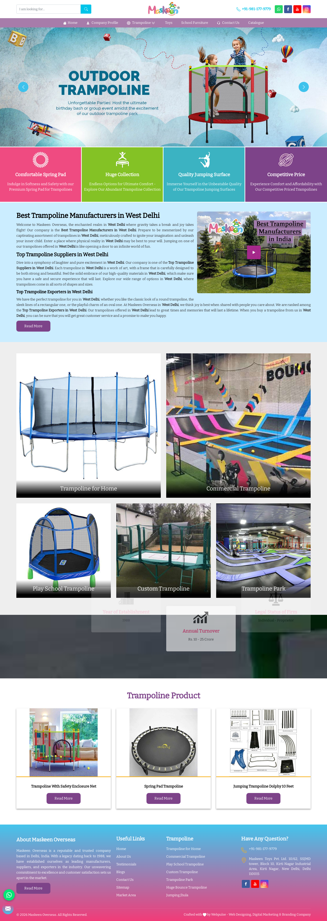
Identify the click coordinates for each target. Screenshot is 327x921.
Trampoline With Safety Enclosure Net (63, 786)
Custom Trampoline (182, 872)
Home (70, 23)
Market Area (126, 895)
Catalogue (256, 23)
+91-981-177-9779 (253, 9)
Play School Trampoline (185, 864)
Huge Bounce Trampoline (186, 887)
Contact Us (228, 23)
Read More (33, 326)
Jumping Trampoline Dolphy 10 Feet (263, 786)
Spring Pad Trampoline (163, 786)
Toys (168, 23)
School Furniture (194, 23)
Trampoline (141, 22)
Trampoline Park (179, 880)
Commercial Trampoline (185, 857)
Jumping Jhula (177, 895)
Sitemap (122, 887)
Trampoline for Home (183, 849)
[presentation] (23, 87)
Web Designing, (240, 914)
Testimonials (126, 864)
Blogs (120, 872)
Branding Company (296, 914)
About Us (123, 857)
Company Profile (102, 23)
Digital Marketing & (267, 914)
